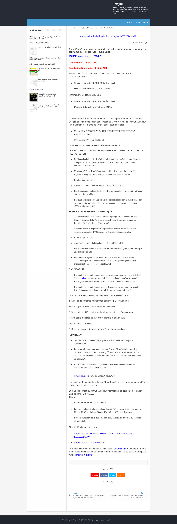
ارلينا (108, 520)
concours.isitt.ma (82, 278)
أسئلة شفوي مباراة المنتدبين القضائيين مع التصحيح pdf (47, 95)
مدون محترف (95, 520)
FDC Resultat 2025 (36, 90)
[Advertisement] (47, 155)
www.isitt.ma (80, 376)
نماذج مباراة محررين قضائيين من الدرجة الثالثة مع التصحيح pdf (49, 106)
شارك (95, 475)
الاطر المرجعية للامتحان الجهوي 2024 (42, 64)
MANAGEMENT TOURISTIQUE (89, 442)
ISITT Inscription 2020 (85, 56)
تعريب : (97, 520)
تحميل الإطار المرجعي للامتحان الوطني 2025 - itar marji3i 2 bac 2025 (45, 38)
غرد (112, 475)
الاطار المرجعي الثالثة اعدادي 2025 (50, 47)
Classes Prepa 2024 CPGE (39, 43)
